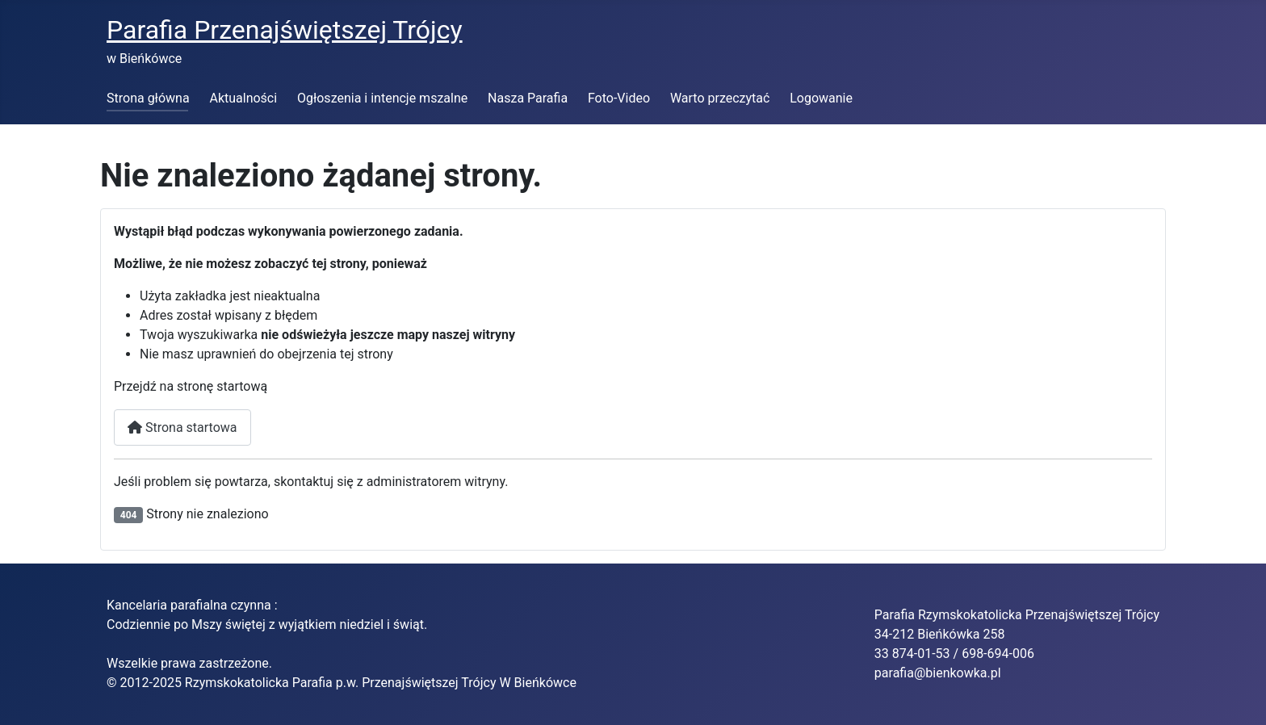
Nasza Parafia (528, 98)
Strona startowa (182, 427)
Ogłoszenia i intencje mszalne (382, 98)
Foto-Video (619, 98)
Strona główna (148, 98)
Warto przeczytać (720, 98)
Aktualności (243, 98)
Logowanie (821, 98)
